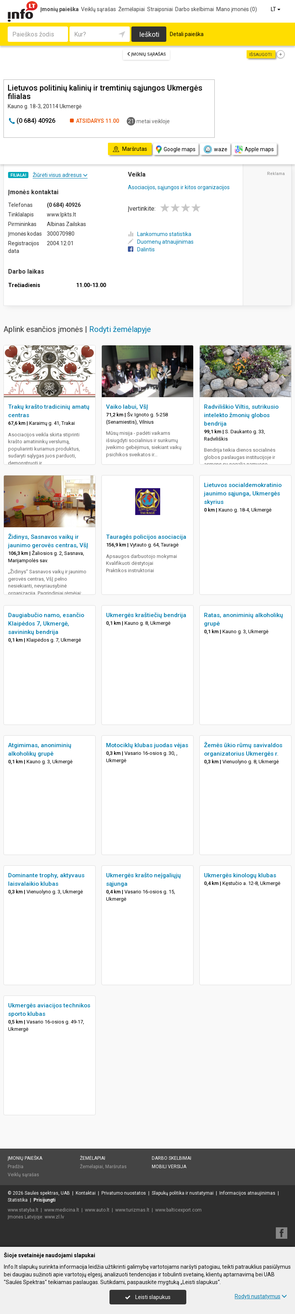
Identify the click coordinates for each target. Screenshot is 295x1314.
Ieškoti (149, 34)
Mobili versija (169, 1166)
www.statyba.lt (23, 1210)
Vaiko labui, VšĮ (127, 406)
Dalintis (141, 249)
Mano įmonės (236, 9)
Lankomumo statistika (159, 234)
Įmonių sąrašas (146, 54)
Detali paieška (187, 34)
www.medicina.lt (61, 1210)
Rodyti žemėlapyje (120, 329)
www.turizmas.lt (132, 1210)
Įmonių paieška (59, 9)
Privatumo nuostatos (123, 1193)
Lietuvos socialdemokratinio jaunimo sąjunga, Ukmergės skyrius (243, 493)
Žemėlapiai (131, 9)
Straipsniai (160, 9)
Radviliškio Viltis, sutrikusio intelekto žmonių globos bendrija (241, 415)
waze (215, 149)
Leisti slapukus (148, 1297)
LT (276, 9)
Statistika (18, 1200)
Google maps (176, 149)
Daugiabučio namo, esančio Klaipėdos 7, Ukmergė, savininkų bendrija (46, 624)
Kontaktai (86, 1193)
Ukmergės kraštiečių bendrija (146, 615)
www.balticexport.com (178, 1210)
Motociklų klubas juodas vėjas (147, 745)
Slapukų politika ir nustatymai (183, 1193)
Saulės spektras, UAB (47, 1193)
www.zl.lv (54, 1217)
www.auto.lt (97, 1210)
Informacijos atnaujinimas (247, 1193)
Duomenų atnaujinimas (161, 242)
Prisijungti (44, 1200)
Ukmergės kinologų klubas (240, 875)
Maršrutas (116, 1166)
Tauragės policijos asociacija (146, 536)
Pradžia (15, 1166)
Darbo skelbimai (194, 9)
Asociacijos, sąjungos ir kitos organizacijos (179, 187)
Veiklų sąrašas (98, 9)
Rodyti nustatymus (261, 1296)
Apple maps (254, 149)
